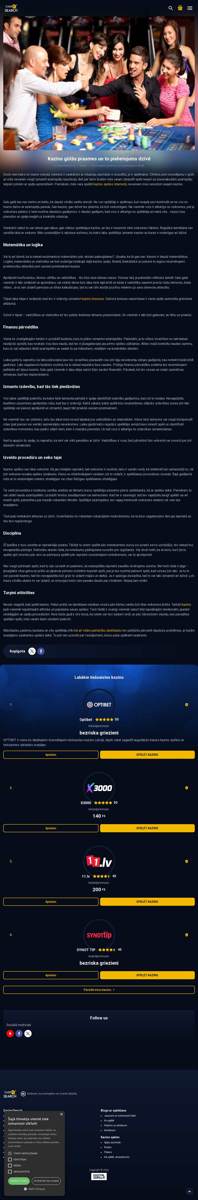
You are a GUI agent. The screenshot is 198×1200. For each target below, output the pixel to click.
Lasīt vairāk (14, 1146)
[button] (34, 1189)
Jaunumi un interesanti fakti (120, 1115)
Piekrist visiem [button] (19, 1180)
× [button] (61, 1114)
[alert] (34, 1153)
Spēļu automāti (112, 1142)
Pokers (108, 1152)
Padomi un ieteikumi (115, 1125)
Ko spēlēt (109, 1120)
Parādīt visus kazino (99, 989)
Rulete (107, 1147)
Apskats (50, 754)
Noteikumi (110, 1130)
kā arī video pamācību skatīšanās (98, 630)
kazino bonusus (93, 299)
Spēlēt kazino (147, 754)
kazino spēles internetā (110, 184)
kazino (186, 604)
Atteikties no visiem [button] (46, 1180)
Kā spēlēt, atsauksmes (117, 1157)
